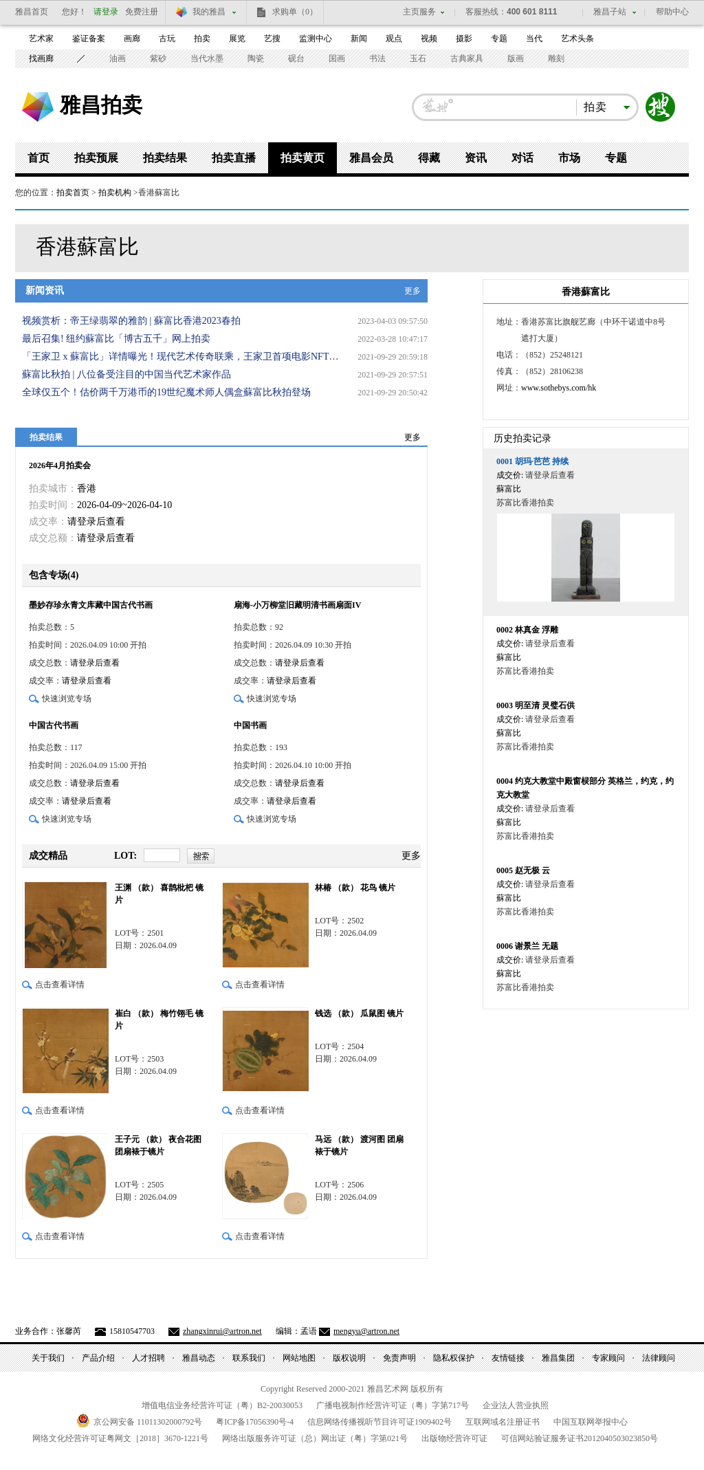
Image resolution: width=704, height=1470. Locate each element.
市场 (569, 158)
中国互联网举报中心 (590, 1422)
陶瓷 (256, 58)
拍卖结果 (165, 158)
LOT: (125, 856)
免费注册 (141, 12)
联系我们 (248, 1358)
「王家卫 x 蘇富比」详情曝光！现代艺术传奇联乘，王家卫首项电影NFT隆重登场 (183, 356)
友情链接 (508, 1358)
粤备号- (255, 1422)
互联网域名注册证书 (502, 1422)
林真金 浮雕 (527, 630)
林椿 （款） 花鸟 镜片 (355, 887)
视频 (429, 38)
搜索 (661, 107)
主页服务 (419, 12)
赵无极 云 (523, 870)
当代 (534, 38)
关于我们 (48, 1358)
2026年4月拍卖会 (60, 465)
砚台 (296, 58)
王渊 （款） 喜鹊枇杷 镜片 (159, 894)
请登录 (106, 12)
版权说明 (349, 1358)
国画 (337, 58)
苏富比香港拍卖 (525, 502)
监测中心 (315, 38)
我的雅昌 (209, 12)
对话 (523, 158)
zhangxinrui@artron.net (222, 1331)
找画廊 (41, 58)
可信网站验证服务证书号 (579, 1438)
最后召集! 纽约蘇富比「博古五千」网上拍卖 (116, 338)
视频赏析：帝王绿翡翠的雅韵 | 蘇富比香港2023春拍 (131, 321)
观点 (394, 38)
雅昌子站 (609, 12)
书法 (377, 58)
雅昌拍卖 (101, 105)
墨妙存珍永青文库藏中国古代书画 (91, 605)
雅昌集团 (558, 1358)
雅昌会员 (371, 158)
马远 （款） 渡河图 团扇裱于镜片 (359, 1145)
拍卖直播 (234, 158)
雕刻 (556, 58)
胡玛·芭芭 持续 (532, 461)
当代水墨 (206, 58)
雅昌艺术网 (38, 107)
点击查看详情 (60, 984)
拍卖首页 (72, 192)
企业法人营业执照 (516, 1405)
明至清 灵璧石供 (535, 705)
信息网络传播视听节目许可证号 (379, 1422)
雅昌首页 (31, 12)
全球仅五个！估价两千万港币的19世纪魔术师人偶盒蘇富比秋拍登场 (166, 392)
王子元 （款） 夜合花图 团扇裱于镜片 (158, 1145)
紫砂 (158, 58)
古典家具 (466, 58)
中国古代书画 (53, 725)
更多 (412, 291)
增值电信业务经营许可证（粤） (222, 1405)
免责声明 (399, 1358)
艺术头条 (577, 38)
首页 (39, 158)
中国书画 (250, 725)
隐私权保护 (453, 1358)
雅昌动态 (198, 1358)
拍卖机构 (114, 192)
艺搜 (272, 38)
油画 (117, 58)
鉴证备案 (88, 38)
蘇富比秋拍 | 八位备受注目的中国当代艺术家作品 (126, 374)
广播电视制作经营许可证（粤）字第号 (392, 1405)
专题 (499, 38)
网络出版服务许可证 (315, 1438)
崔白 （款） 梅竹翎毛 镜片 (159, 1020)
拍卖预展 (96, 158)
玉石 (418, 58)
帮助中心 (672, 12)
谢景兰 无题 (527, 946)
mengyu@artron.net (366, 1331)
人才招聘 (148, 1358)
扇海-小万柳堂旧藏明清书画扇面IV (297, 605)
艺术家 (41, 38)
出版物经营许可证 (454, 1438)
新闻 (359, 38)
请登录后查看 (96, 521)
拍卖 (202, 38)
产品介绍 (98, 1358)
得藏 (429, 158)
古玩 (167, 38)
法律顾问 (658, 1358)
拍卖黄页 (302, 158)
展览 (237, 38)
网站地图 (299, 1358)
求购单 (295, 12)
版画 (515, 58)
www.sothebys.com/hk (558, 388)
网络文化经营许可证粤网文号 (120, 1438)
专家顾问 (608, 1358)
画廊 (132, 38)
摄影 (464, 38)
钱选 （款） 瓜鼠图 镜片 (359, 1013)
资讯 (476, 158)
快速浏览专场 (66, 698)
